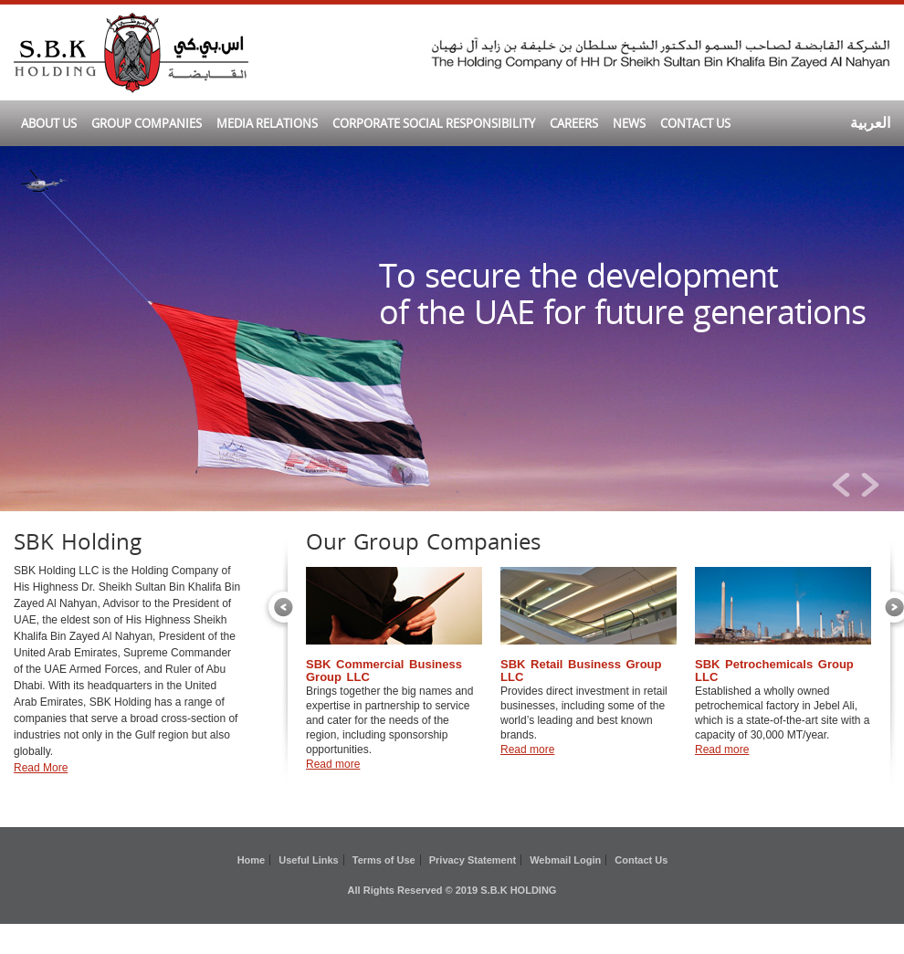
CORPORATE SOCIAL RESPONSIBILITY (433, 123)
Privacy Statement (472, 859)
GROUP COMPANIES (146, 123)
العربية (870, 123)
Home (251, 859)
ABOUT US (49, 123)
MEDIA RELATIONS (267, 123)
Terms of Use (383, 859)
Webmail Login (565, 859)
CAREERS (574, 123)
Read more (333, 764)
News (629, 123)
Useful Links (308, 859)
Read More (41, 767)
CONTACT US (695, 123)
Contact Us (641, 859)
